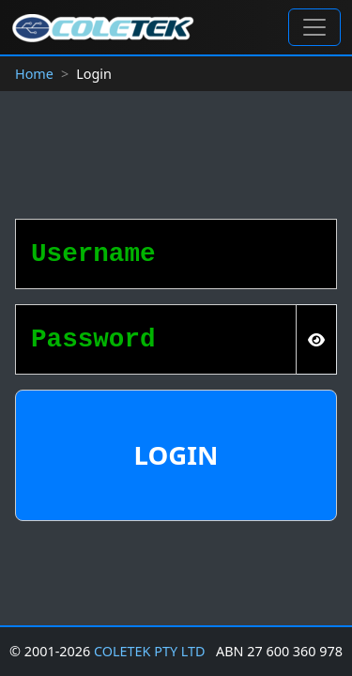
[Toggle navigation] (314, 27)
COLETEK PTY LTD (150, 651)
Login (176, 454)
